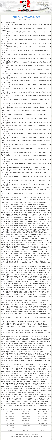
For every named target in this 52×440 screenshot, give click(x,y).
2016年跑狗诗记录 (42, 418)
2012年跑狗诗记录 (26, 416)
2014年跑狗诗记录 (9, 418)
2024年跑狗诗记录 (26, 425)
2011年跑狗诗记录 (9, 416)
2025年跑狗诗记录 (42, 425)
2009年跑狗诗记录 (26, 413)
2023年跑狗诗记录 (9, 425)
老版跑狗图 (26, 430)
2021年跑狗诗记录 (26, 423)
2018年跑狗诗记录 (26, 420)
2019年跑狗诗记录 (42, 420)
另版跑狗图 (42, 430)
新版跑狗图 (9, 430)
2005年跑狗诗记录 (9, 411)
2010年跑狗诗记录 (42, 413)
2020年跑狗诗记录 (9, 423)
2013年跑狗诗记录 (42, 416)
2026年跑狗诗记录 (9, 428)
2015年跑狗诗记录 (26, 418)
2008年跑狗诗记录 (9, 413)
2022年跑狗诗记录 (42, 423)
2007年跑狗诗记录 (42, 411)
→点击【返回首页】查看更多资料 (26, 19)
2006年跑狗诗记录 (26, 411)
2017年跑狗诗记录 (9, 420)
